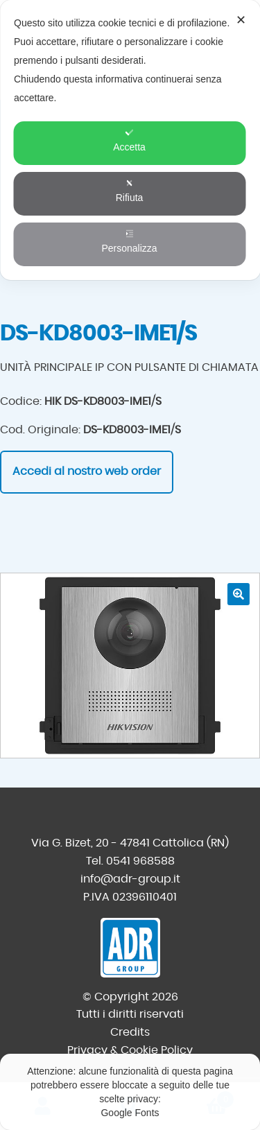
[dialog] (130, 140)
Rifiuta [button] (130, 191)
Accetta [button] (129, 140)
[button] (238, 594)
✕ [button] (241, 20)
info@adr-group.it (130, 879)
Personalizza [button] (129, 241)
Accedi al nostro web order (86, 471)
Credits (130, 1032)
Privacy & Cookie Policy (130, 1050)
